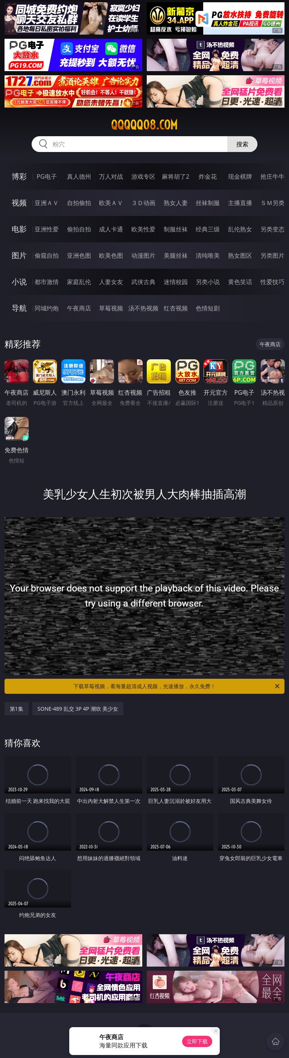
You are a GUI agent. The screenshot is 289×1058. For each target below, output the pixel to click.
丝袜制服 (208, 203)
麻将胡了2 (175, 176)
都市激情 (47, 282)
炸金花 (208, 176)
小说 (19, 282)
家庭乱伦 (79, 282)
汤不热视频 (143, 308)
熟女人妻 (176, 203)
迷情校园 (176, 282)
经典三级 (208, 229)
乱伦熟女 (240, 229)
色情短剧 (208, 308)
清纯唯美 (208, 255)
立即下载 (197, 1041)
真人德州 (79, 176)
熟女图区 (240, 255)
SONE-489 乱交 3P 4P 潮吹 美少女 (78, 708)
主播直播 (240, 203)
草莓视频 (111, 308)
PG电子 (46, 176)
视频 (19, 203)
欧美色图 (111, 255)
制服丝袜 (176, 229)
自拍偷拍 (79, 203)
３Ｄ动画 (143, 203)
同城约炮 (47, 308)
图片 (19, 255)
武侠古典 (143, 282)
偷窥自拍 (47, 255)
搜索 (242, 144)
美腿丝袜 (176, 255)
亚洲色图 (79, 255)
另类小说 (208, 282)
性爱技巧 (272, 282)
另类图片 (272, 255)
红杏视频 (176, 308)
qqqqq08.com (144, 124)
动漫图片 (143, 255)
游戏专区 (143, 176)
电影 (19, 229)
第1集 (16, 708)
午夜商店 (79, 308)
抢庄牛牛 (272, 176)
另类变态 (272, 229)
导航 (19, 308)
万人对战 (111, 176)
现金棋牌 (240, 176)
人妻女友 (111, 282)
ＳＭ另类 (272, 203)
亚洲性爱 (47, 229)
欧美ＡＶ (111, 203)
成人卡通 (111, 229)
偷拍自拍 (79, 229)
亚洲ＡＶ (47, 203)
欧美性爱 (143, 229)
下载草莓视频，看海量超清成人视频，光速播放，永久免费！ (177, 686)
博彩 (19, 176)
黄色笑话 (240, 282)
